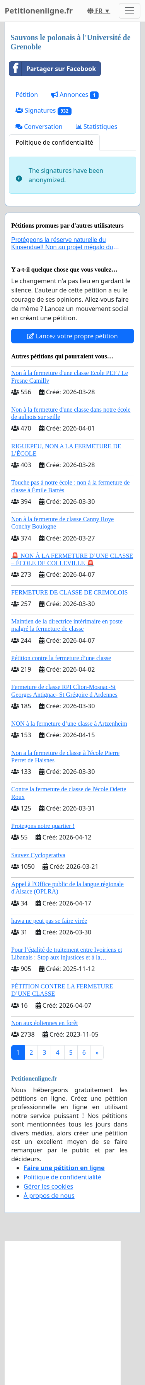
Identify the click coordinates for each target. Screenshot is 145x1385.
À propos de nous (49, 1195)
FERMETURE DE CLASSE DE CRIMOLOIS (69, 592)
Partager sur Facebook (52, 69)
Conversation (39, 126)
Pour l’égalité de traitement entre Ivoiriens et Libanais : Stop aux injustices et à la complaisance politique (66, 957)
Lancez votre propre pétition (72, 336)
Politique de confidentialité (54, 142)
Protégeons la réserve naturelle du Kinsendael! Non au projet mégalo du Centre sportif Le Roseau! (62, 247)
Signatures (43, 110)
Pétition (26, 94)
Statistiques (97, 126)
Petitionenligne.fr (39, 10)
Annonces (75, 94)
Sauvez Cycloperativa (38, 855)
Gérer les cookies (48, 1186)
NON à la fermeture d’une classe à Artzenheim (69, 723)
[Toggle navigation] (129, 11)
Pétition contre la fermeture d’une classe (61, 658)
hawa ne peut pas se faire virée (49, 920)
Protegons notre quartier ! (43, 826)
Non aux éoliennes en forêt (44, 1023)
